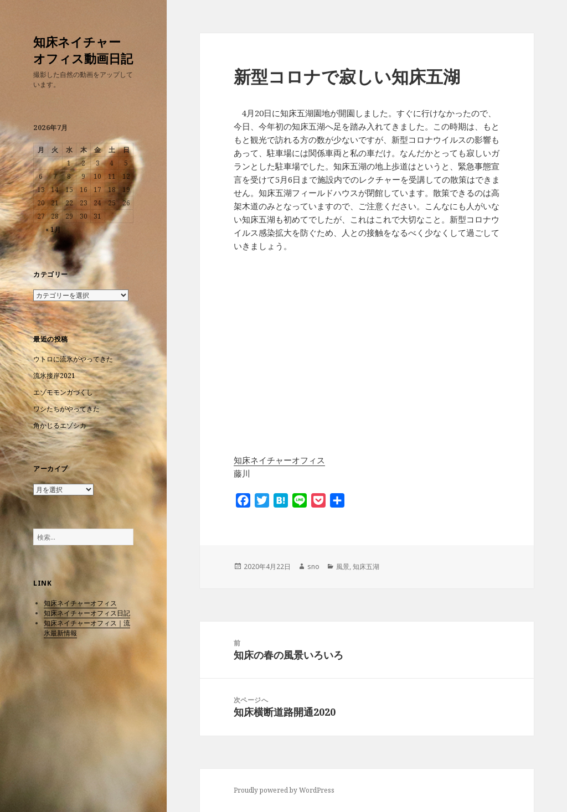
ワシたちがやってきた (66, 408)
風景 (342, 566)
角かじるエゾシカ (59, 425)
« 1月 (53, 229)
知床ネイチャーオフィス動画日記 (83, 49)
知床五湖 (366, 566)
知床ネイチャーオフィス (80, 603)
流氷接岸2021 (54, 375)
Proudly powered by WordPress (284, 790)
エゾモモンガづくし (63, 392)
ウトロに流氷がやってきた (73, 359)
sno (313, 566)
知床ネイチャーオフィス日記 (87, 613)
